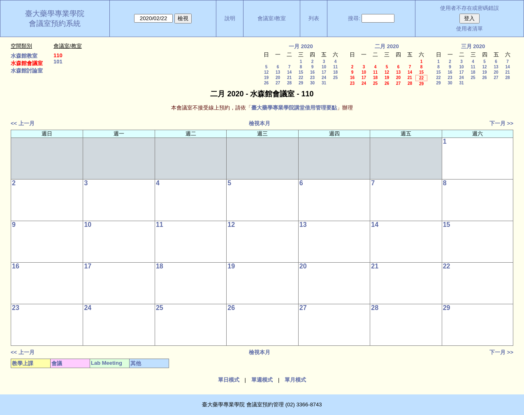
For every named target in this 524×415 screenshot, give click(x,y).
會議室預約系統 (55, 23)
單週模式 (262, 380)
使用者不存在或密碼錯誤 (469, 8)
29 (301, 83)
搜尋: (354, 18)
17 (324, 72)
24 (324, 77)
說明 (230, 18)
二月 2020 (387, 46)
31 (324, 83)
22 (301, 77)
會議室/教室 (271, 18)
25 (335, 77)
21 (289, 77)
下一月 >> (501, 123)
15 (301, 72)
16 (312, 72)
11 (335, 67)
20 (278, 77)
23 (312, 77)
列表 (313, 18)
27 (278, 83)
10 (324, 67)
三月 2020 (473, 46)
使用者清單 (469, 29)
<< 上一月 (23, 123)
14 (289, 72)
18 (335, 72)
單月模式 (295, 380)
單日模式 (228, 380)
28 (289, 83)
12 (266, 72)
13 (278, 72)
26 (266, 83)
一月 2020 (301, 46)
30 (312, 83)
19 (266, 77)
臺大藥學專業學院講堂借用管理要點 (294, 108)
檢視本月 (259, 123)
